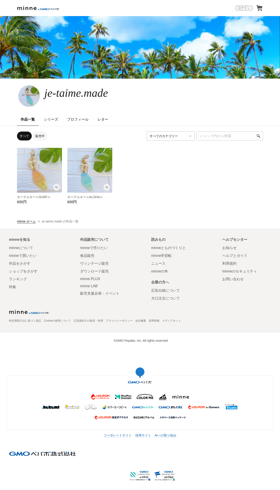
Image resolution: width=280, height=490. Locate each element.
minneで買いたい (23, 256)
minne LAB (89, 286)
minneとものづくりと (168, 248)
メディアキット (171, 320)
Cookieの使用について (57, 320)
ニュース (158, 263)
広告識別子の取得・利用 (88, 320)
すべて (24, 136)
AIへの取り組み (165, 435)
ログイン (244, 8)
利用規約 (229, 263)
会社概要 (140, 320)
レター (103, 119)
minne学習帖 (161, 256)
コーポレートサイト (118, 435)
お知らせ (229, 248)
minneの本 (159, 271)
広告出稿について (165, 290)
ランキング (18, 279)
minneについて (21, 248)
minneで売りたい (94, 248)
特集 (12, 287)
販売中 (40, 136)
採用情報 (154, 320)
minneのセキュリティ (239, 271)
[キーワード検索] (230, 136)
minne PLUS (90, 279)
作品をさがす (19, 263)
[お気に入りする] (57, 187)
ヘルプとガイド (234, 256)
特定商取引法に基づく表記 (25, 320)
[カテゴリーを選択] (171, 136)
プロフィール (78, 119)
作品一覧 (28, 119)
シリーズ (51, 119)
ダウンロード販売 (94, 271)
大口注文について (165, 298)
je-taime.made (76, 93)
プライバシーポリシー (119, 320)
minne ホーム (26, 221)
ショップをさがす (23, 271)
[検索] (258, 136)
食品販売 (87, 256)
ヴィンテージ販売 (94, 263)
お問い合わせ (233, 279)
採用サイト (143, 435)
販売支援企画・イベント (99, 293)
